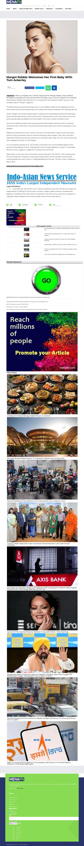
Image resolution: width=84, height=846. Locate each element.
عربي (44, 5)
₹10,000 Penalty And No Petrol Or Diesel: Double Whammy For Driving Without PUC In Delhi (41, 716)
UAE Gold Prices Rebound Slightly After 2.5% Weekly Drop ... (60, 254)
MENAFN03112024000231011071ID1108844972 (24, 166)
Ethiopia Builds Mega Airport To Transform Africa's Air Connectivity (35, 458)
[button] (48, 5)
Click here (20, 785)
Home (8, 8)
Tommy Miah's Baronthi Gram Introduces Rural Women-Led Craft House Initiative (38, 543)
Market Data (39, 8)
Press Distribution (25, 8)
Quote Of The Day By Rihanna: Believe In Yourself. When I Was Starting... (38, 630)
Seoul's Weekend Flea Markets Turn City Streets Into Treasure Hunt (36, 500)
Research (49, 8)
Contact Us (12, 799)
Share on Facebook (29, 87)
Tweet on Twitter (40, 87)
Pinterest (17, 831)
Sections (68, 8)
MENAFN (10, 96)
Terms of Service (13, 794)
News (14, 8)
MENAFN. (17, 841)
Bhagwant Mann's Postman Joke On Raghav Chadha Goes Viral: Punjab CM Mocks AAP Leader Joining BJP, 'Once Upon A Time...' (39, 673)
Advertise (11, 801)
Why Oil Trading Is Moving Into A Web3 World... (17, 304)
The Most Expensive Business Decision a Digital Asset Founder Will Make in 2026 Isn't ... (27, 309)
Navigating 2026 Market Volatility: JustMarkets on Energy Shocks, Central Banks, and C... (27, 301)
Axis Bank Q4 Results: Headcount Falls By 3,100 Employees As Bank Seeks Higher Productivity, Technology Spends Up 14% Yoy (42, 587)
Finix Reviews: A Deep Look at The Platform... (17, 306)
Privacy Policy (12, 796)
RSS (15, 836)
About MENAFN (13, 803)
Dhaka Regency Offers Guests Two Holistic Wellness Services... (60, 244)
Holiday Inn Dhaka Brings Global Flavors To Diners (28, 415)
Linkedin (16, 833)
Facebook (17, 824)
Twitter (16, 826)
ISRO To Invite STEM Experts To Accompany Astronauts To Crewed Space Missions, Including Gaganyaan (38, 760)
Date (9, 87)
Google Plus (17, 829)
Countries (58, 8)
